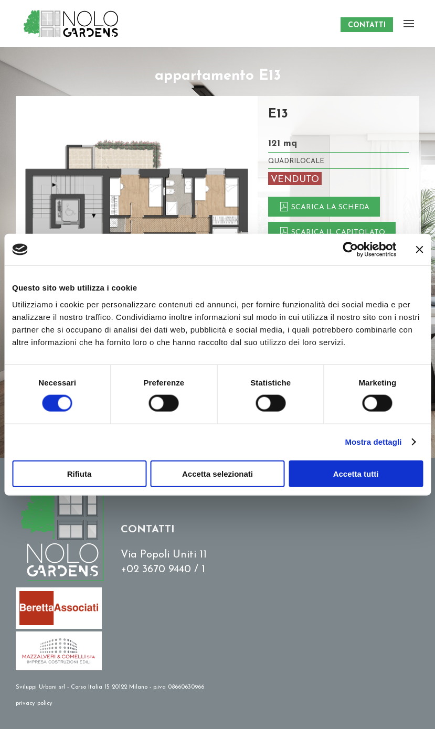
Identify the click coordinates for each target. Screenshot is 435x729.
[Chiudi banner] (419, 249)
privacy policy (34, 703)
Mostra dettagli (373, 441)
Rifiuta (79, 473)
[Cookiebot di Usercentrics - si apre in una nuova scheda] (350, 250)
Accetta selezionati (217, 473)
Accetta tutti (356, 473)
